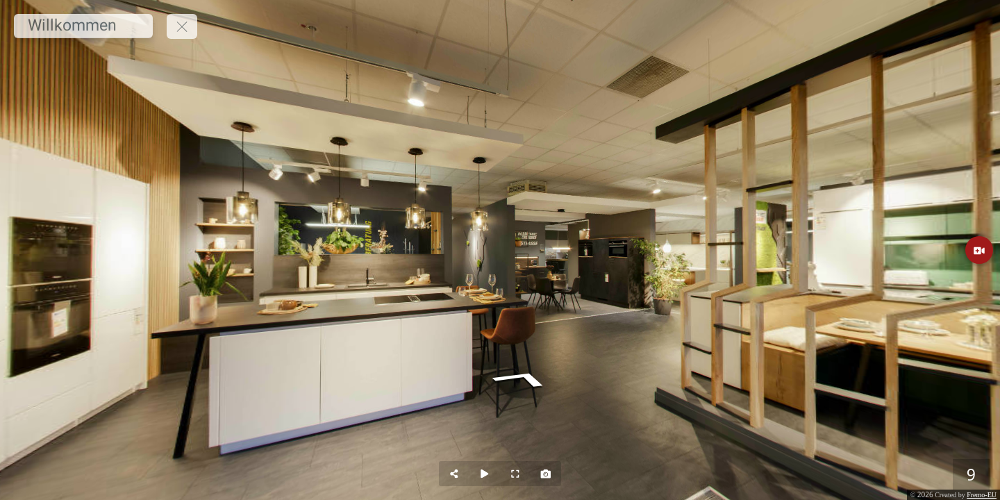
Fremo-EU (982, 495)
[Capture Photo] (546, 473)
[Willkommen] (83, 26)
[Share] (454, 473)
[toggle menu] (182, 26)
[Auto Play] (484, 473)
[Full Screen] (515, 473)
